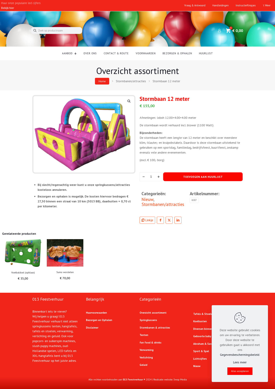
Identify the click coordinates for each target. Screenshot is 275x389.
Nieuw (147, 199)
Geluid (143, 365)
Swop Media (180, 379)
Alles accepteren (240, 371)
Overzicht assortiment (153, 312)
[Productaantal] (151, 176)
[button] (129, 101)
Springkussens (148, 320)
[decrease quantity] (143, 176)
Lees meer (240, 362)
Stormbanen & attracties (155, 327)
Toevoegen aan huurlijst (203, 177)
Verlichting (146, 357)
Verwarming (147, 350)
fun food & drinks (150, 342)
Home (102, 81)
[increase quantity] (158, 176)
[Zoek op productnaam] (56, 30)
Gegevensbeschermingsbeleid (239, 355)
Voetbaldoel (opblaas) (23, 272)
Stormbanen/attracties (131, 81)
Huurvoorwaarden (96, 312)
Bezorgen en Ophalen (99, 320)
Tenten (144, 335)
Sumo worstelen (65, 272)
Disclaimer (92, 327)
